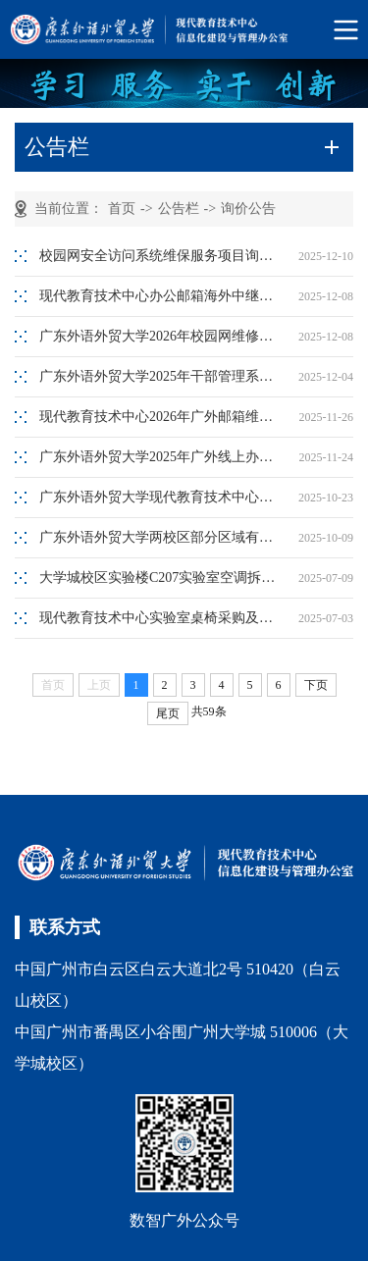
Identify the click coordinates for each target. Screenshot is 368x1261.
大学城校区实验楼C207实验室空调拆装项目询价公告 (162, 577)
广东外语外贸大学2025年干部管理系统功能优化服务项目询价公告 (162, 376)
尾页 (168, 713)
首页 (121, 208)
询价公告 (248, 208)
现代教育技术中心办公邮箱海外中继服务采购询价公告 (162, 296)
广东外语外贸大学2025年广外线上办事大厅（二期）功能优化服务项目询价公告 (162, 456)
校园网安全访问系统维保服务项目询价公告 (162, 255)
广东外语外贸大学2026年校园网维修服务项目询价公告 (162, 336)
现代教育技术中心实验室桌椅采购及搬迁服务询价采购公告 (162, 617)
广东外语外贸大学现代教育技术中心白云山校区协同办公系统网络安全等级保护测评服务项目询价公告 (162, 497)
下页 (316, 685)
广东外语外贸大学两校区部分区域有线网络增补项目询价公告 (162, 537)
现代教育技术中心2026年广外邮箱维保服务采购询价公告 (162, 416)
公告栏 (178, 208)
